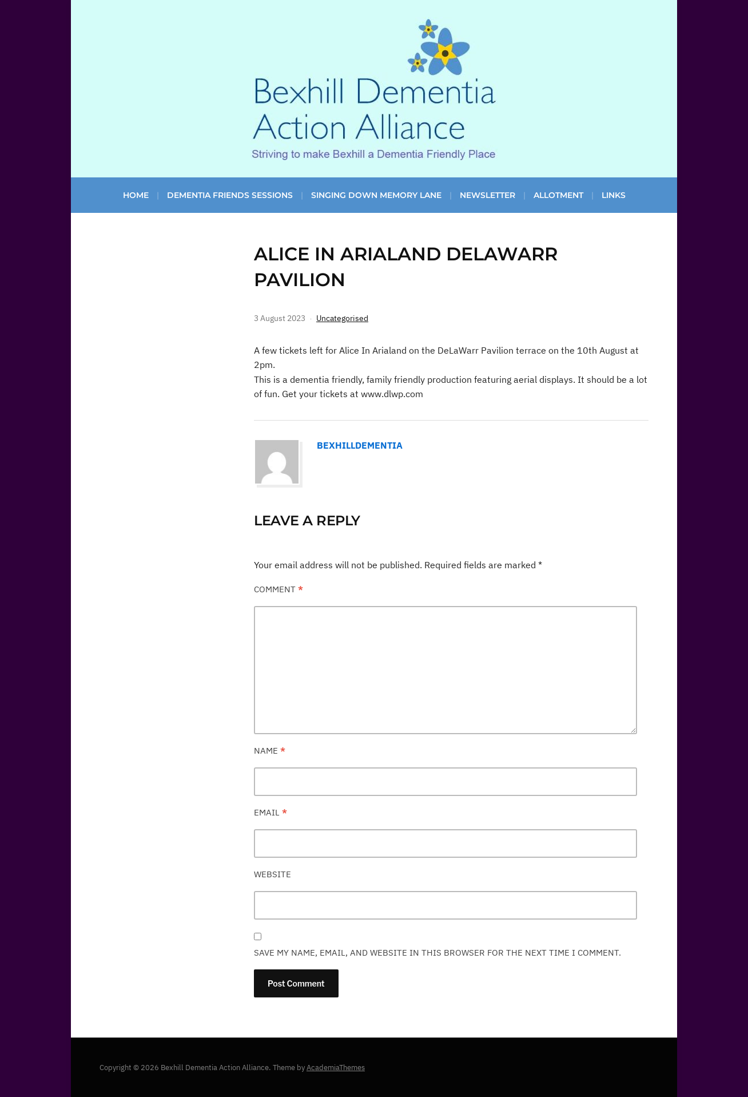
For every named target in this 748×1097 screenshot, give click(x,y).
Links (614, 195)
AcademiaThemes (336, 1067)
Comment (278, 589)
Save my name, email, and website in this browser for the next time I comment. (437, 952)
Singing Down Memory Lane (376, 195)
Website (272, 874)
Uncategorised (342, 318)
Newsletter (487, 195)
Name (269, 750)
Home (136, 195)
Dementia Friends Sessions (230, 195)
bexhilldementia (360, 445)
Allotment (558, 195)
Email (270, 812)
